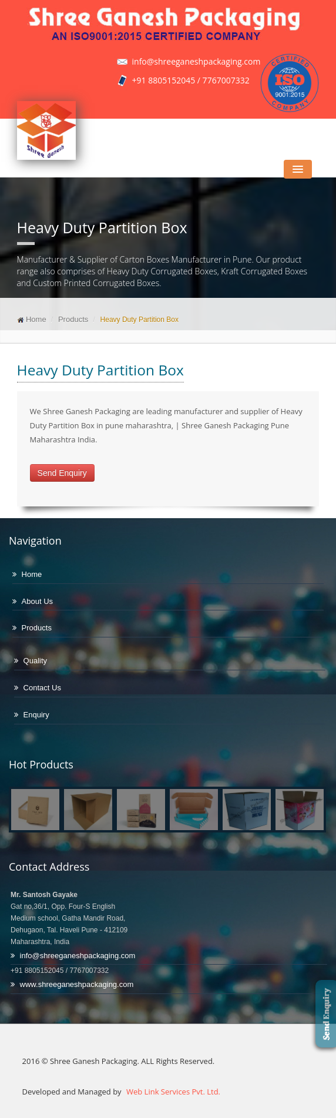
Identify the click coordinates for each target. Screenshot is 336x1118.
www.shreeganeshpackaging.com (77, 984)
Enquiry (36, 714)
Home (36, 319)
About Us (37, 601)
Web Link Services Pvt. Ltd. (172, 1091)
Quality (35, 660)
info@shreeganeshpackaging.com (78, 955)
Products (73, 319)
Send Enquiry (62, 473)
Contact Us (42, 687)
